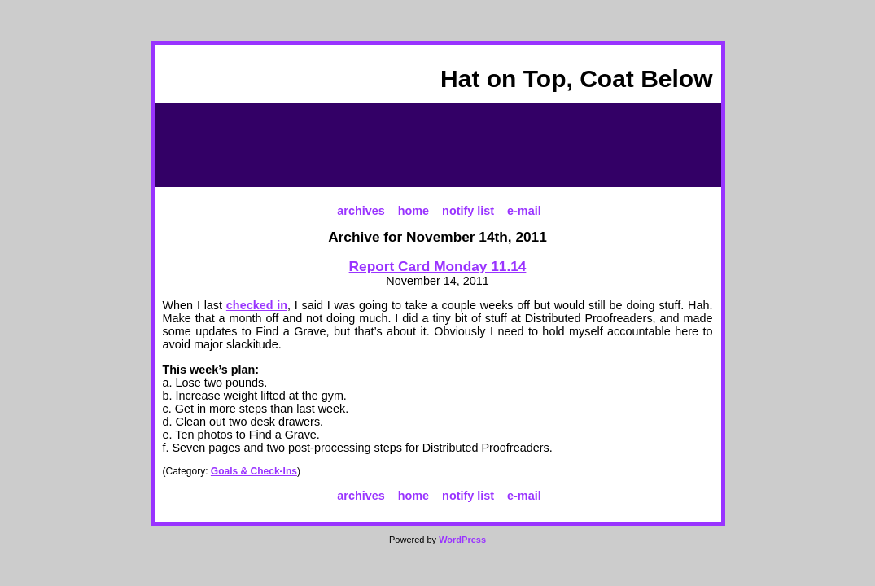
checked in (256, 305)
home (413, 210)
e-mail (524, 210)
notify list (468, 210)
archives (360, 210)
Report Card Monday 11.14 (438, 266)
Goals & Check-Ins (254, 471)
